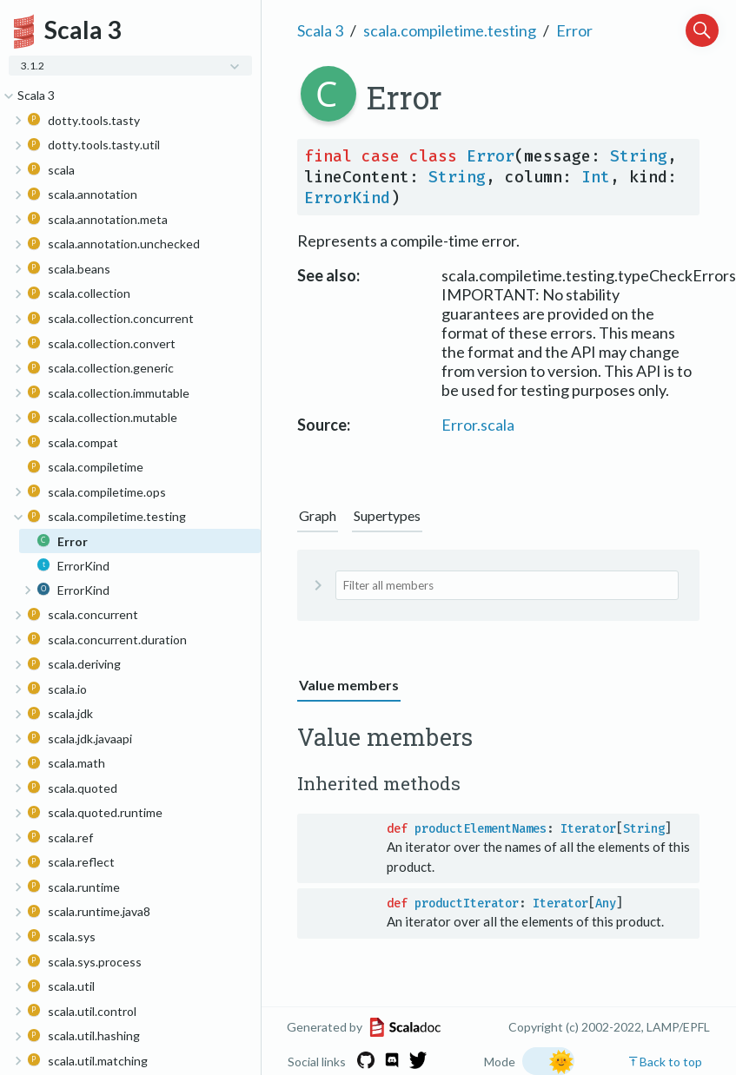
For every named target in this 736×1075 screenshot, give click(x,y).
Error (574, 30)
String (638, 156)
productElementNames (480, 829)
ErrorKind (347, 198)
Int (595, 177)
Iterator (588, 829)
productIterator (466, 903)
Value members (349, 684)
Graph (317, 515)
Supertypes (387, 515)
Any (605, 903)
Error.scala (477, 424)
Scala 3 (320, 30)
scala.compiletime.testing (449, 30)
